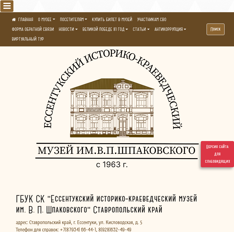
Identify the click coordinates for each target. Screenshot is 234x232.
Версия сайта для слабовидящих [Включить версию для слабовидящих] (217, 154)
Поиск (216, 29)
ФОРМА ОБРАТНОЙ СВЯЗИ (33, 29)
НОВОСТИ (66, 29)
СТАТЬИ (139, 29)
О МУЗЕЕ (44, 19)
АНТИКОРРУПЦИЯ (168, 29)
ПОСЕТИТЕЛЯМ (72, 19)
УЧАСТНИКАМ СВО (151, 19)
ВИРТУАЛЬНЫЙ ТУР (28, 39)
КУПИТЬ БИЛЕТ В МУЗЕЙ (112, 19)
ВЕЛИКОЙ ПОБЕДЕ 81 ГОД (104, 29)
